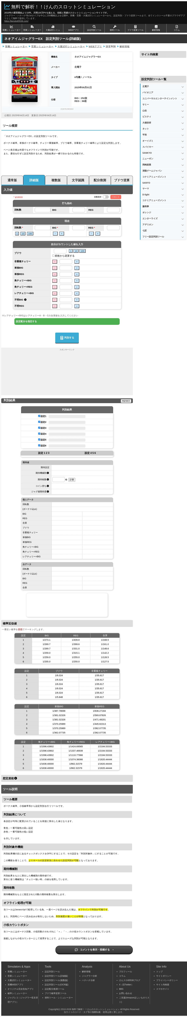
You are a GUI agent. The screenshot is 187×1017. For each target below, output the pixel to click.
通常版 (12, 180)
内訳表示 (126, 401)
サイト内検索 (162, 984)
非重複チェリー (22, 261)
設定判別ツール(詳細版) (56, 976)
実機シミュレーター (11, 28)
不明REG (19, 306)
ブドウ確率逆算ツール (55, 993)
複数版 (56, 180)
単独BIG (18, 267)
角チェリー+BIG (22, 280)
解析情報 (156, 28)
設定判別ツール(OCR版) (56, 984)
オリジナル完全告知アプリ (21, 989)
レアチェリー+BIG (24, 293)
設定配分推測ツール (54, 989)
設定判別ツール (94, 28)
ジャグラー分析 (89, 976)
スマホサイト (162, 989)
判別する (67, 338)
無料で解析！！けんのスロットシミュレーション (63, 6)
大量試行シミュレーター (71, 46)
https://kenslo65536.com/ (16, 21)
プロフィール (125, 971)
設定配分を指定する (26, 321)
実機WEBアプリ (15, 984)
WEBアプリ (73, 28)
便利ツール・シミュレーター (59, 997)
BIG (54, 210)
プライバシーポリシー (167, 980)
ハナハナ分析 (88, 980)
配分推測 (100, 180)
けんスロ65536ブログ (129, 980)
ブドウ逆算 (122, 180)
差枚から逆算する (65, 255)
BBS (121, 989)
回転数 (17, 209)
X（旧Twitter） (126, 984)
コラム (177, 28)
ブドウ (17, 253)
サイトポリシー (163, 976)
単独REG (19, 274)
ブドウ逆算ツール (135, 28)
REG (91, 210)
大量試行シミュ (53, 28)
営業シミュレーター (32, 28)
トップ (159, 971)
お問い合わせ (125, 993)
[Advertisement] (67, 373)
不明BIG (18, 299)
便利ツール (115, 28)
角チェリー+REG (23, 286)
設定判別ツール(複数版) (56, 980)
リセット (116, 197)
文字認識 (78, 180)
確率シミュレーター (17, 993)
